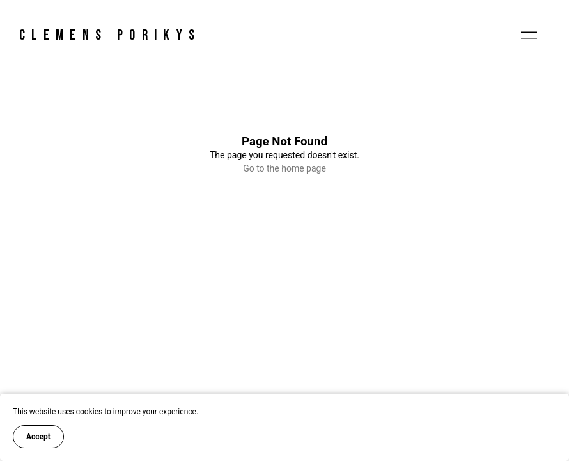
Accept (38, 436)
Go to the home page (284, 168)
